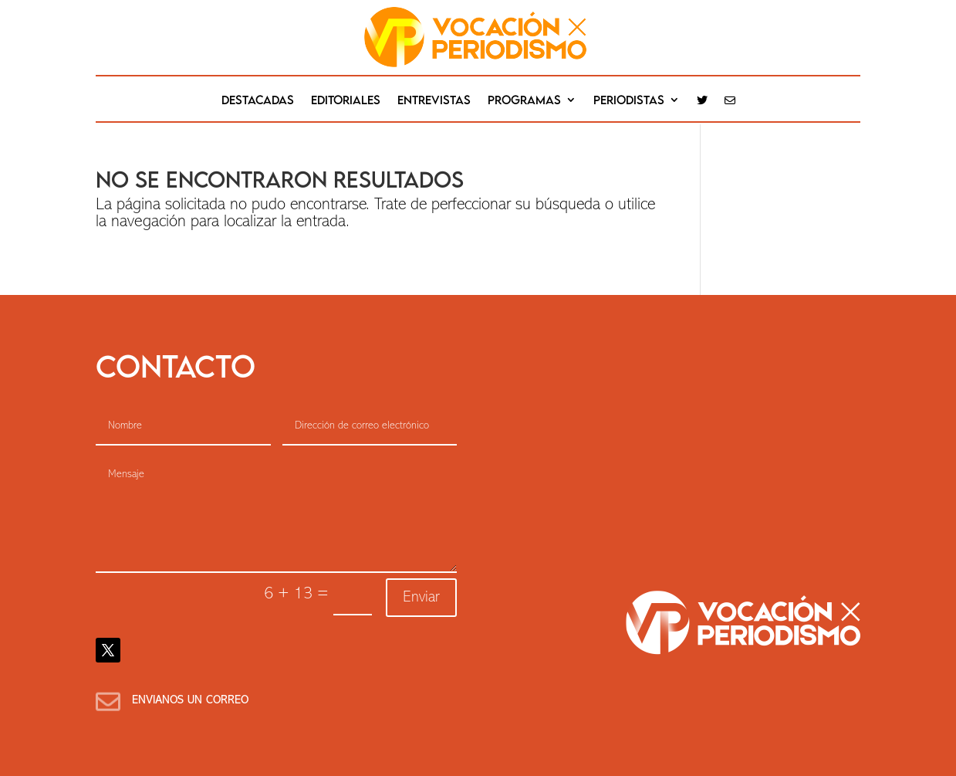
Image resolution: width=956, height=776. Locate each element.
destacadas (257, 100)
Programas (524, 100)
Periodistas (628, 100)
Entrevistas (434, 100)
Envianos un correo (190, 701)
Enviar (421, 598)
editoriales (345, 100)
